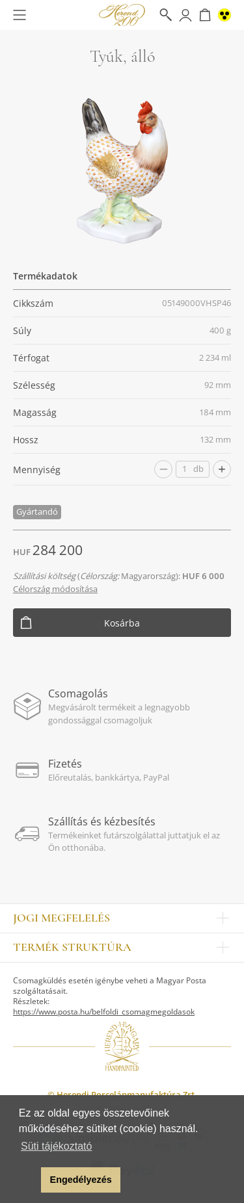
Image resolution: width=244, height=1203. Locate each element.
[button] (27, 1180)
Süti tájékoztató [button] (56, 1146)
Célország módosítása (55, 589)
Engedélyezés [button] (81, 1179)
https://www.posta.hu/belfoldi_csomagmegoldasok (104, 1011)
